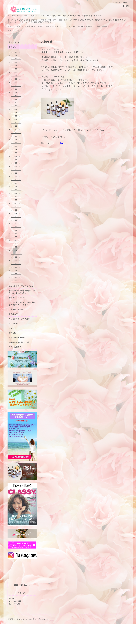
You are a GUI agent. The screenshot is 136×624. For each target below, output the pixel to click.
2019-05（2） (16, 180)
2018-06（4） (16, 217)
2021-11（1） (16, 99)
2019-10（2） (16, 163)
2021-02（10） (16, 116)
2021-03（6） (16, 112)
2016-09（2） (16, 280)
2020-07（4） (16, 139)
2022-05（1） (16, 82)
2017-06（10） (16, 253)
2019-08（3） (16, 170)
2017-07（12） (16, 250)
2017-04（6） (16, 260)
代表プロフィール (16, 309)
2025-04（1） (16, 52)
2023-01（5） (16, 65)
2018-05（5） (16, 220)
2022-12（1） (16, 69)
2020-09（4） (16, 133)
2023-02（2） (16, 62)
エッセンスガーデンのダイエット (22, 286)
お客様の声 (13, 314)
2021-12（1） (16, 96)
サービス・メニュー (17, 298)
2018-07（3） (16, 213)
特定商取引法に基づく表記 (19, 342)
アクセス (12, 333)
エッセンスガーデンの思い (19, 319)
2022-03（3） (16, 86)
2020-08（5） (16, 136)
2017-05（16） (16, 257)
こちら (60, 143)
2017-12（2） (16, 233)
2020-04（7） (16, 146)
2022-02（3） (16, 89)
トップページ (14, 42)
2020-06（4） (16, 143)
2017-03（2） (16, 264)
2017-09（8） (16, 243)
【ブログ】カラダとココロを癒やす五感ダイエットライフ (22, 304)
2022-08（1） (16, 75)
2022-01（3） (16, 92)
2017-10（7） (16, 240)
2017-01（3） (16, 270)
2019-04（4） (16, 183)
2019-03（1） (16, 186)
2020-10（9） (16, 129)
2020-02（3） (16, 153)
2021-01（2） (16, 119)
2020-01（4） (16, 156)
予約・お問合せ (15, 347)
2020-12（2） (16, 122)
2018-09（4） (16, 206)
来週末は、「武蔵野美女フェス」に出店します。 (63, 52)
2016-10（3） (16, 277)
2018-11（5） (16, 200)
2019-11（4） (16, 159)
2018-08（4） (16, 210)
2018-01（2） (16, 230)
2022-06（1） (16, 79)
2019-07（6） (16, 173)
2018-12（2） (16, 196)
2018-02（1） (16, 227)
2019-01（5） (16, 193)
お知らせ (12, 47)
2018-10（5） (16, 203)
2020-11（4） (16, 126)
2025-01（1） (16, 55)
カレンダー (13, 323)
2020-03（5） (16, 149)
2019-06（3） (16, 176)
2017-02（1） (16, 267)
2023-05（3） (16, 59)
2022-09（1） (16, 72)
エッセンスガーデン (21, 619)
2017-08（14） (16, 247)
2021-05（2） (16, 106)
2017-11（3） (16, 237)
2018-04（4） (16, 223)
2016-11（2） (16, 274)
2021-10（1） (16, 102)
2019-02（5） (16, 190)
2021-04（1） (16, 109)
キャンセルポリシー (17, 338)
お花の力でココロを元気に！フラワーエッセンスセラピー (22, 292)
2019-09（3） (16, 166)
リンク (11, 328)
